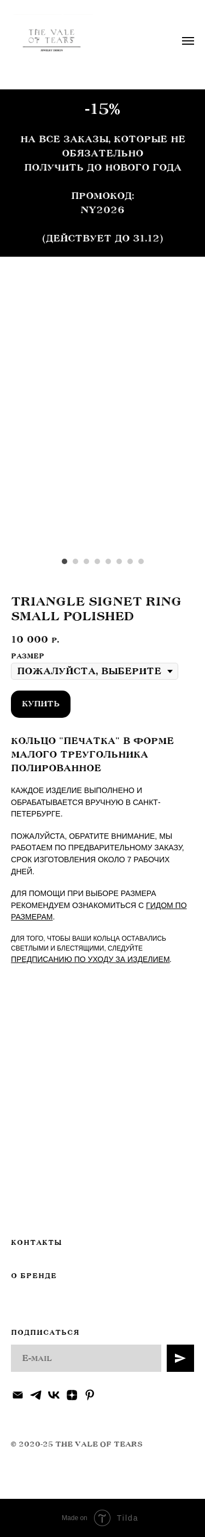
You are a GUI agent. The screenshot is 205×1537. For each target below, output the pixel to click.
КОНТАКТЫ (36, 1242)
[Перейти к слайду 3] (86, 561)
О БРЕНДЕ (34, 1276)
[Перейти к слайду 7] (130, 561)
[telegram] (36, 1395)
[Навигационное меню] (188, 41)
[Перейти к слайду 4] (97, 561)
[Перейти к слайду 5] (108, 561)
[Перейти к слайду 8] (141, 561)
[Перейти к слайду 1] (64, 561)
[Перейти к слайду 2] (75, 561)
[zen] (72, 1395)
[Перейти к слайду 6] (119, 561)
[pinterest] (90, 1395)
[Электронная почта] (18, 1395)
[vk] (54, 1395)
